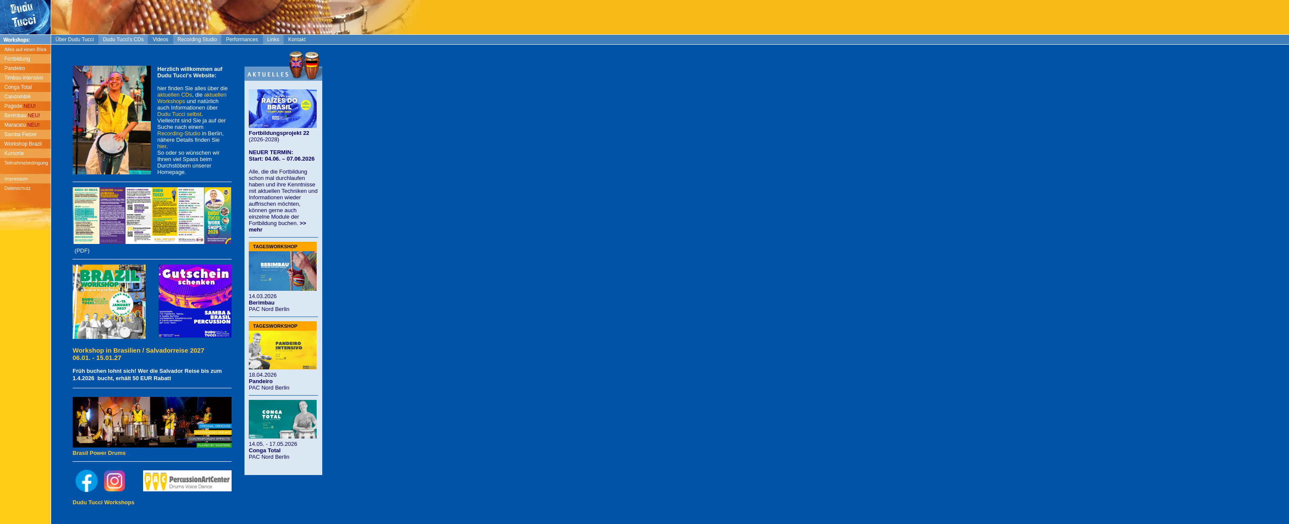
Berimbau (22, 116)
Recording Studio (197, 40)
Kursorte (14, 153)
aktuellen (215, 94)
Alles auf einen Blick (25, 49)
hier (161, 146)
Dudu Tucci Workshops (103, 502)
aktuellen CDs (174, 94)
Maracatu (22, 125)
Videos (160, 40)
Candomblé (17, 97)
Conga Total (18, 87)
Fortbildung (17, 59)
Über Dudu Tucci (74, 40)
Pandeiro (14, 68)
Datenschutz (17, 188)
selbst (194, 114)
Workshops (171, 101)
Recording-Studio (178, 133)
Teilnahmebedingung (26, 162)
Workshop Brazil (23, 144)
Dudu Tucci (171, 114)
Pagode (20, 106)
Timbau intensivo (23, 78)
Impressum (15, 178)
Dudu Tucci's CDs (123, 40)
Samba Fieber (20, 134)
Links (273, 40)
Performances (242, 40)
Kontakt (297, 40)
